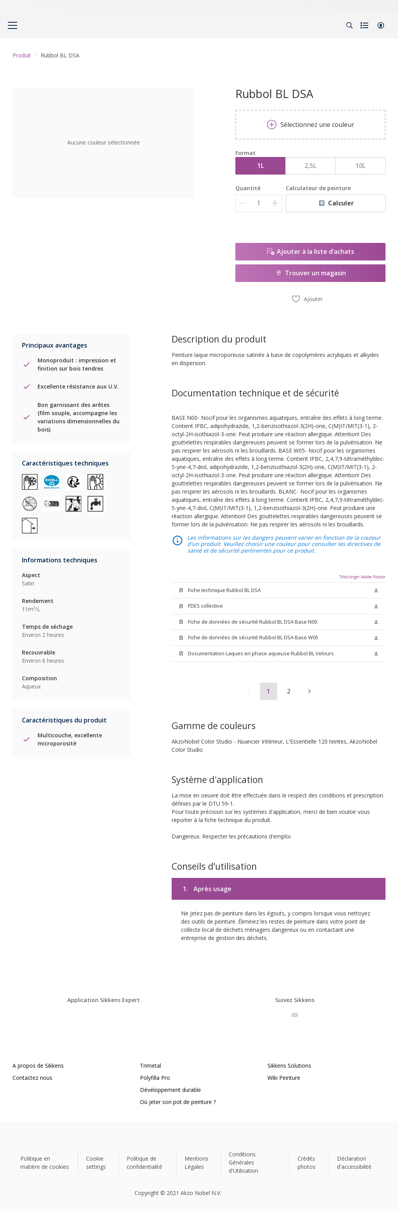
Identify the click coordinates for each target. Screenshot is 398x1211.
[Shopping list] (365, 25)
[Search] (349, 25)
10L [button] (360, 165)
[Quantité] (258, 203)
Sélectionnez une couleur (310, 124)
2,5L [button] (310, 165)
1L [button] (260, 165)
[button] (380, 25)
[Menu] (12, 25)
